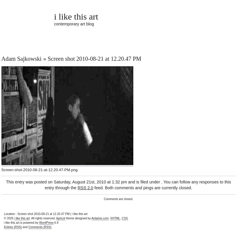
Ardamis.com (99, 218)
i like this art (76, 16)
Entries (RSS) (13, 227)
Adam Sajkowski (21, 58)
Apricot (60, 218)
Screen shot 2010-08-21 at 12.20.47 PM (94, 58)
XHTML (115, 218)
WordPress (46, 222)
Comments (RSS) (39, 227)
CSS (125, 218)
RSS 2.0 (85, 187)
